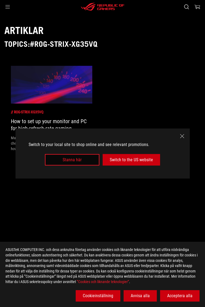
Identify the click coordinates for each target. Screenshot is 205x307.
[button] (7, 7)
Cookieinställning (98, 295)
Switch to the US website (131, 159)
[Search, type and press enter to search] (186, 7)
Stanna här (72, 159)
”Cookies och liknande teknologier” (103, 282)
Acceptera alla (179, 295)
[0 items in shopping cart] (197, 7)
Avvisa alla (140, 295)
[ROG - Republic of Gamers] (102, 7)
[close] (182, 136)
